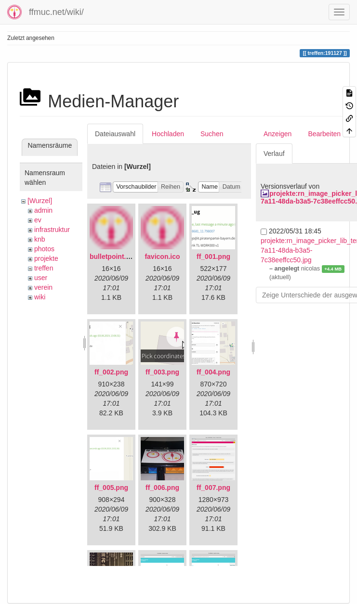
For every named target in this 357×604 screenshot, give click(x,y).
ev (37, 220)
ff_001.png (213, 256)
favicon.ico (162, 256)
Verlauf (274, 153)
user (40, 278)
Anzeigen (277, 134)
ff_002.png (111, 372)
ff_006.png (162, 487)
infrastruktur (52, 229)
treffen (43, 268)
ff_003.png (162, 372)
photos (44, 249)
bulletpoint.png (114, 256)
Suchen (211, 134)
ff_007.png (213, 487)
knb (39, 239)
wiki (39, 297)
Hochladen (168, 134)
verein (43, 287)
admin (43, 210)
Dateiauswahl (115, 134)
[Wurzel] (39, 201)
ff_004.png (213, 372)
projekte (46, 258)
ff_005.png (111, 487)
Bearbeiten (324, 134)
